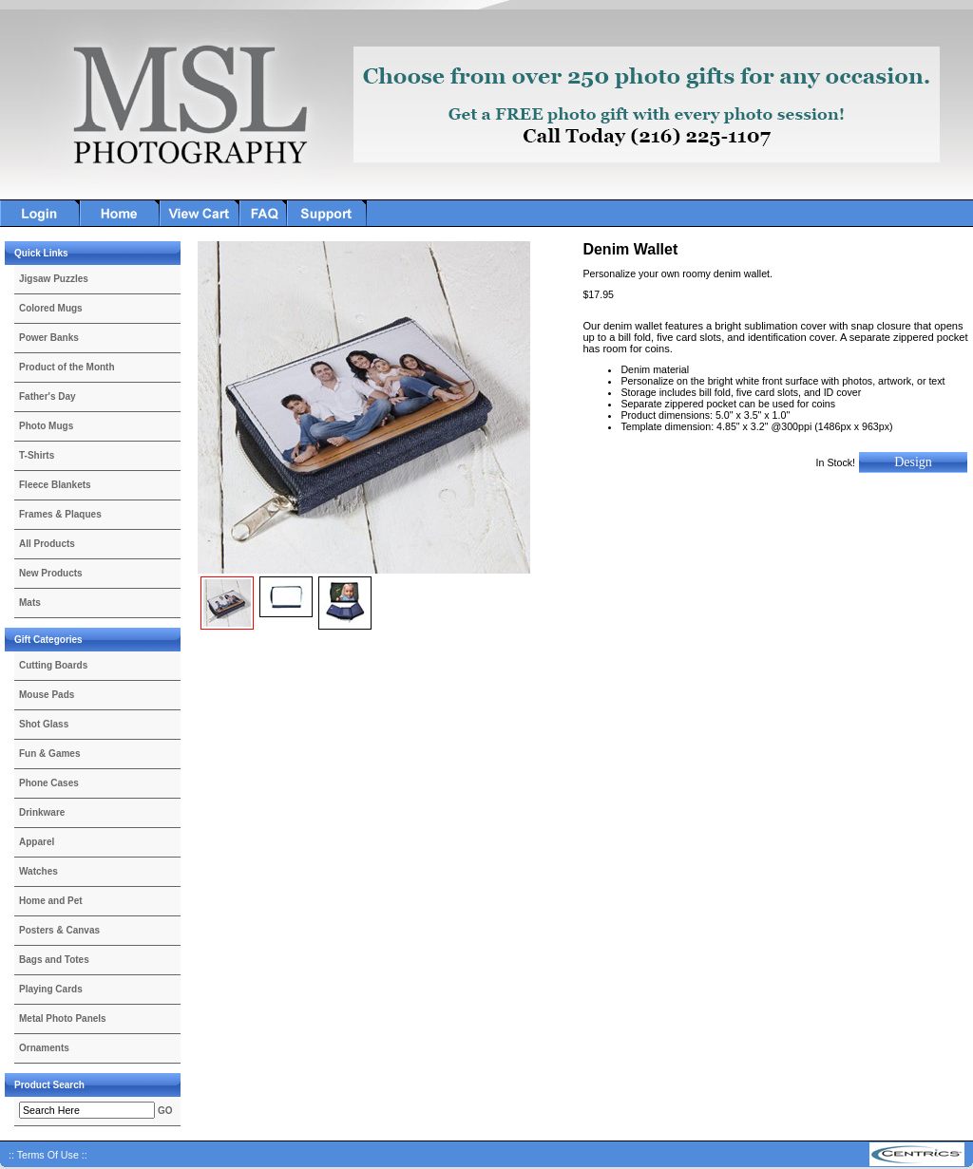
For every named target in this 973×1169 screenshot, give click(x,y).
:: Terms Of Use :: (48, 1154)
